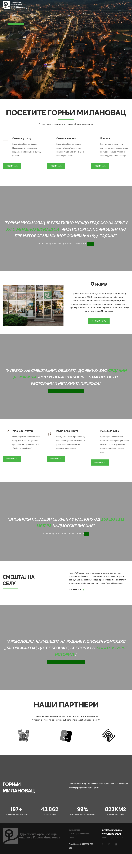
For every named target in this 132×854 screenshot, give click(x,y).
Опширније (77, 590)
